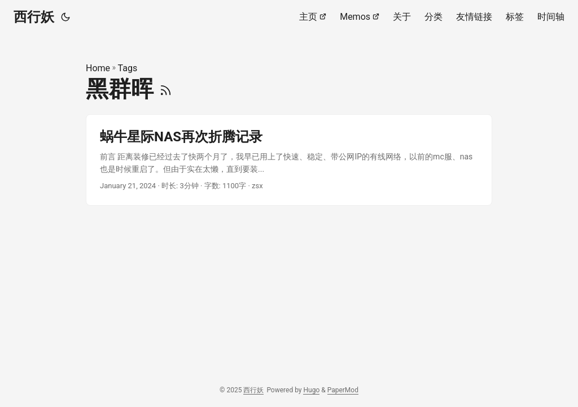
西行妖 (34, 17)
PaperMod (342, 390)
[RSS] (165, 89)
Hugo (311, 390)
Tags (128, 68)
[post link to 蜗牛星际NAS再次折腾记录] (289, 160)
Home (98, 68)
